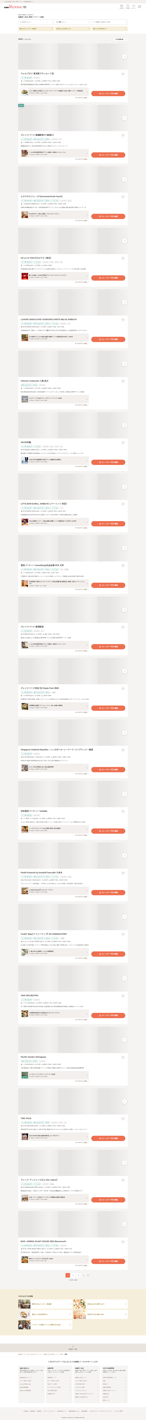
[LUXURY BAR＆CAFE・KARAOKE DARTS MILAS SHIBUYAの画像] (73, 302)
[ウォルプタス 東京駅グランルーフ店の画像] (73, 56)
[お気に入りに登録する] (123, 74)
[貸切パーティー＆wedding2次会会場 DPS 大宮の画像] (73, 548)
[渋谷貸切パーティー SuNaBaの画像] (73, 794)
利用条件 (39, 1411)
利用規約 (32, 1411)
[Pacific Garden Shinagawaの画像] (73, 1040)
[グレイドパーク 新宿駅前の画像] (73, 610)
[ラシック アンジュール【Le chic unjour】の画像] (73, 1163)
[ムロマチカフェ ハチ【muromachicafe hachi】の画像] (73, 179)
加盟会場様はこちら (74, 1411)
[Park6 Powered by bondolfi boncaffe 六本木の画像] (73, 855)
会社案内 (26, 1411)
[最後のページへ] (88, 1275)
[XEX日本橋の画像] (73, 425)
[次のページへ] (83, 1275)
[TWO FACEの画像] (73, 1101)
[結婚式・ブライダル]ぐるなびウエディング (29, 1354)
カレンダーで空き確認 (108, 93)
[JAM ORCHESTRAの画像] (73, 978)
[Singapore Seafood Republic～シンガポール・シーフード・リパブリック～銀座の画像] (73, 732)
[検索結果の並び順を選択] (121, 39)
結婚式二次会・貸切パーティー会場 (53, 1354)
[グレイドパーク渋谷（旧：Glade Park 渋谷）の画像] (73, 671)
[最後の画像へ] (124, 56)
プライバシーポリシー (49, 1411)
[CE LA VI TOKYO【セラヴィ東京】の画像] (73, 241)
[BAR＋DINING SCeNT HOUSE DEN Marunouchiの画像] (73, 1224)
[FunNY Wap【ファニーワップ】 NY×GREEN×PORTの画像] (73, 917)
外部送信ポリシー (62, 1411)
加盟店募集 (84, 1411)
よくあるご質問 (118, 1411)
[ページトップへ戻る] (73, 1348)
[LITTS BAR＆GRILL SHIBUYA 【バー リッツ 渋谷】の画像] (73, 487)
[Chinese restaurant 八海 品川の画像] (73, 364)
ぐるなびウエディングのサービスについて (100, 1411)
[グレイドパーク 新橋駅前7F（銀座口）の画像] (73, 118)
